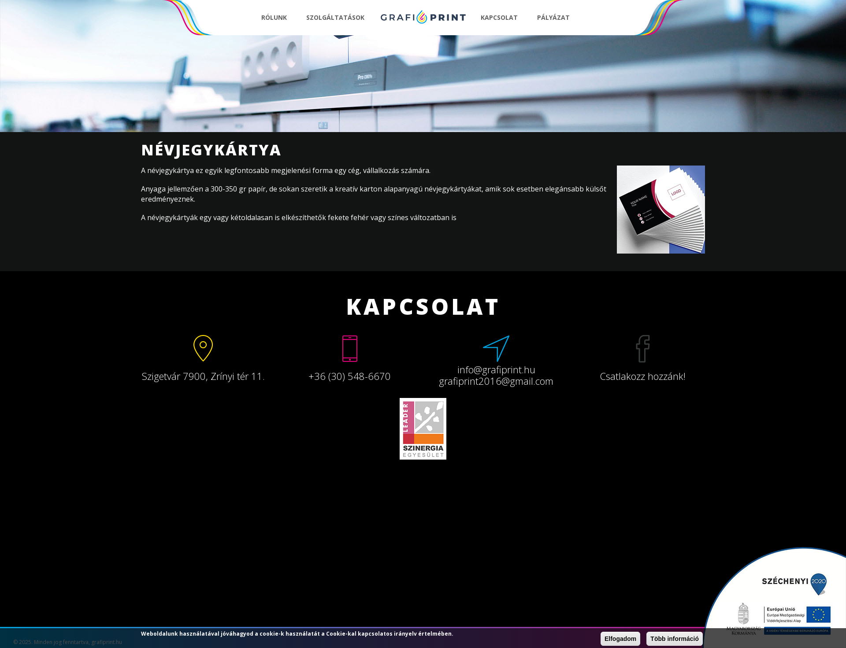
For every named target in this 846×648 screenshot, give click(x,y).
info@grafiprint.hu (496, 369)
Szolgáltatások (335, 17)
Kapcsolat (499, 17)
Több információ (674, 638)
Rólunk (274, 17)
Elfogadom (620, 638)
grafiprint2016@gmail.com (496, 380)
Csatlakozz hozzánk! (643, 376)
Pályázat (553, 17)
